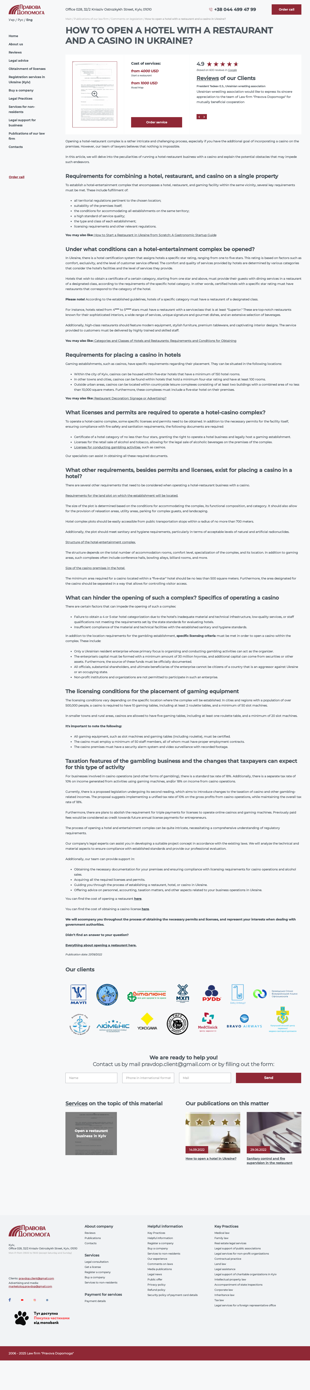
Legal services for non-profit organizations (241, 1253)
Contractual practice (227, 1258)
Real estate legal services (230, 1243)
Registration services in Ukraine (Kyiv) (27, 79)
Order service (156, 122)
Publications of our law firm (27, 136)
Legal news (154, 1274)
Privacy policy (156, 1284)
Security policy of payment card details (172, 1295)
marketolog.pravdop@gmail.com (30, 1286)
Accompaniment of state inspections (238, 1284)
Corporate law (223, 1289)
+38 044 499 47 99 (235, 9)
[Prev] (199, 116)
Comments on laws (160, 1264)
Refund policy (156, 1289)
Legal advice (18, 61)
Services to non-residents (101, 1282)
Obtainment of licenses (27, 69)
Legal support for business (22, 122)
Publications (93, 1238)
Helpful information (160, 1238)
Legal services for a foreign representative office (245, 1305)
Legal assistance (224, 1269)
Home (13, 36)
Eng (29, 20)
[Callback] (286, 9)
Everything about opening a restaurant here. (100, 945)
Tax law (219, 1300)
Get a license (93, 1267)
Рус (20, 20)
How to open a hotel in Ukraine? (211, 1159)
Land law (220, 1264)
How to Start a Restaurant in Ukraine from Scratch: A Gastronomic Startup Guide (154, 235)
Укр (12, 20)
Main (68, 18)
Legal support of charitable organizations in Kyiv (245, 1274)
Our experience (157, 1258)
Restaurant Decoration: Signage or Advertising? (129, 398)
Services (76, 1103)
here (137, 899)
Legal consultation (96, 1261)
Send (268, 1078)
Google (232, 70)
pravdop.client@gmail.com (36, 1278)
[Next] (204, 116)
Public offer (154, 1279)
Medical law (221, 1233)
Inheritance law (224, 1295)
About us (16, 44)
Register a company (98, 1272)
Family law (221, 1238)
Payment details (95, 1301)
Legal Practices (20, 99)
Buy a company (21, 90)
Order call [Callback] (16, 177)
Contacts (16, 147)
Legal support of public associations (237, 1248)
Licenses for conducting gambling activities (107, 447)
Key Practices (156, 1233)
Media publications (159, 1269)
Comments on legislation (127, 18)
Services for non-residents (22, 109)
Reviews (15, 52)
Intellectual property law (230, 1279)
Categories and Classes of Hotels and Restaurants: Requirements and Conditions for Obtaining (164, 341)
